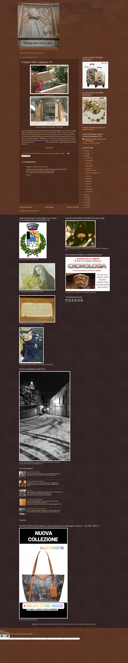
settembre (88, 165)
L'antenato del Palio (90, 170)
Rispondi (28, 175)
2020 (85, 150)
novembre (88, 160)
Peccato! (29, 490)
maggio (88, 181)
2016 (85, 197)
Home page (49, 207)
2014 (85, 202)
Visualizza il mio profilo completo (91, 143)
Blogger (93, 624)
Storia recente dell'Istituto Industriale (36, 508)
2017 (85, 195)
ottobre (88, 163)
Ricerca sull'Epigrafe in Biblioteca (35, 481)
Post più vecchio (73, 207)
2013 (85, 205)
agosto (88, 168)
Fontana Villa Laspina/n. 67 (92, 173)
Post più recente (26, 207)
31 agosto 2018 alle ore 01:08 (39, 167)
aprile (87, 184)
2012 (85, 207)
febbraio (88, 189)
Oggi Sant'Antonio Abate (33, 472)
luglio (87, 176)
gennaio (88, 191)
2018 (85, 156)
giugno (88, 178)
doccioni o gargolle (39, 142)
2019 (85, 153)
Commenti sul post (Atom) (32, 210)
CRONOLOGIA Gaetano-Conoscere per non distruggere (95, 139)
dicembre (88, 158)
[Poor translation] (7, 636)
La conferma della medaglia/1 (34, 499)
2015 (85, 200)
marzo (87, 186)
